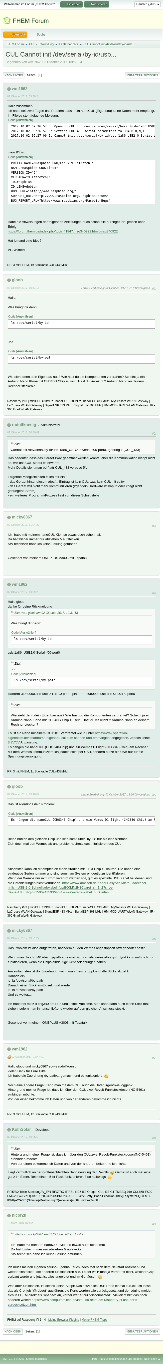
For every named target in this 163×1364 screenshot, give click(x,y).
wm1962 (19, 89)
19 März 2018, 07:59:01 (21, 1222)
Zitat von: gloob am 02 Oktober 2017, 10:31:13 (46, 613)
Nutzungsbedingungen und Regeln (120, 1358)
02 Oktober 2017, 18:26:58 (23, 1137)
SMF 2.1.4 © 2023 (14, 1358)
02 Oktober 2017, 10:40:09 (23, 432)
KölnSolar (21, 1129)
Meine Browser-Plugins (63, 1319)
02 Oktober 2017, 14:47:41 (28, 1056)
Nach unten (14, 75)
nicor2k (19, 1215)
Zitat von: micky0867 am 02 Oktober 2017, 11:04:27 (50, 1234)
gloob (17, 280)
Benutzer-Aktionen (142, 75)
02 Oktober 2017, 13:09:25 (23, 592)
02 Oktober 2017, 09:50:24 (23, 96)
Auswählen (24, 120)
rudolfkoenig (24, 425)
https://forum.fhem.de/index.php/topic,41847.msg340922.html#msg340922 (63, 231)
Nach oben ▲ (152, 1358)
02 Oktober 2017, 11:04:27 (23, 524)
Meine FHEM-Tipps (94, 1319)
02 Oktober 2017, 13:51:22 (23, 938)
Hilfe (95, 1358)
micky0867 (22, 517)
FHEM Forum (31, 20)
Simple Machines (36, 1358)
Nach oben (13, 1331)
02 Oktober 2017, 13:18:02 (23, 794)
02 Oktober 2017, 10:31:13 (23, 287)
